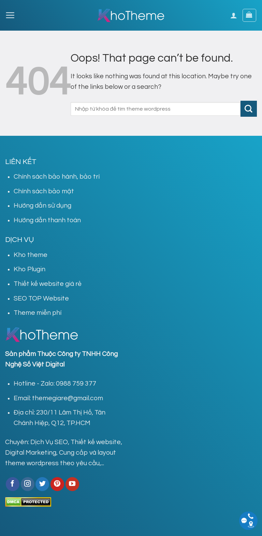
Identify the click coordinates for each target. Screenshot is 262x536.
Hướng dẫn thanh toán (47, 220)
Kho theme (30, 254)
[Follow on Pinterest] (57, 484)
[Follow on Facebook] (12, 484)
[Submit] (249, 109)
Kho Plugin (29, 269)
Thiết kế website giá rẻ (48, 283)
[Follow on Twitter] (42, 484)
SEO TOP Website (41, 298)
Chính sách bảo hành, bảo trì (57, 176)
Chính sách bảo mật (44, 191)
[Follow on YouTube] (72, 484)
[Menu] (10, 15)
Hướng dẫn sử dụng (42, 205)
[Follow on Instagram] (27, 484)
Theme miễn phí (37, 312)
